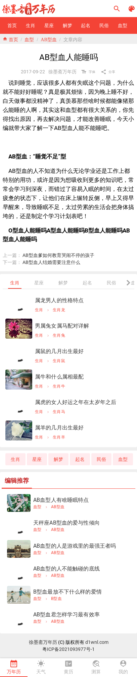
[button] (116, 9)
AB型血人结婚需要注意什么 (51, 262)
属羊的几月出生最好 (59, 427)
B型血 (56, 598)
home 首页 (10, 39)
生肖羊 (59, 437)
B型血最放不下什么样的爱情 (67, 592)
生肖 (39, 310)
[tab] (15, 283)
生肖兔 (59, 335)
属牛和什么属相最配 (59, 377)
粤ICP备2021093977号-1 (68, 649)
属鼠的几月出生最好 (59, 351)
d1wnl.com (96, 642)
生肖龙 (59, 310)
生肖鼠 (59, 360)
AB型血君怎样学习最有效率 (66, 614)
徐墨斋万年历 (43, 642)
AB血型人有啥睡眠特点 (61, 500)
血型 (29, 39)
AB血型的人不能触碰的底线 (66, 568)
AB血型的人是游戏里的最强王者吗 (74, 546)
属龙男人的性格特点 (59, 300)
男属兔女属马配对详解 (62, 326)
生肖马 (59, 411)
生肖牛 (59, 386)
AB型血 (48, 39)
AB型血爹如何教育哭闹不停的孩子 (58, 255)
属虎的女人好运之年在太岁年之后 (75, 402)
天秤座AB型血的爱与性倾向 (66, 523)
